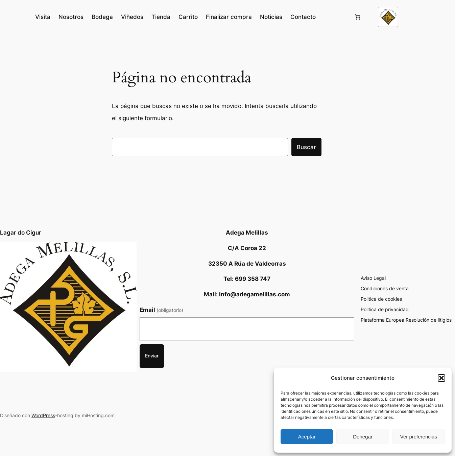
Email (161, 309)
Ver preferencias (418, 436)
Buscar (306, 147)
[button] (441, 378)
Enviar (152, 355)
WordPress (43, 415)
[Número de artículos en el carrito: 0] (358, 17)
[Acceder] (334, 17)
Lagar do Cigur (20, 232)
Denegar (363, 436)
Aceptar (307, 436)
